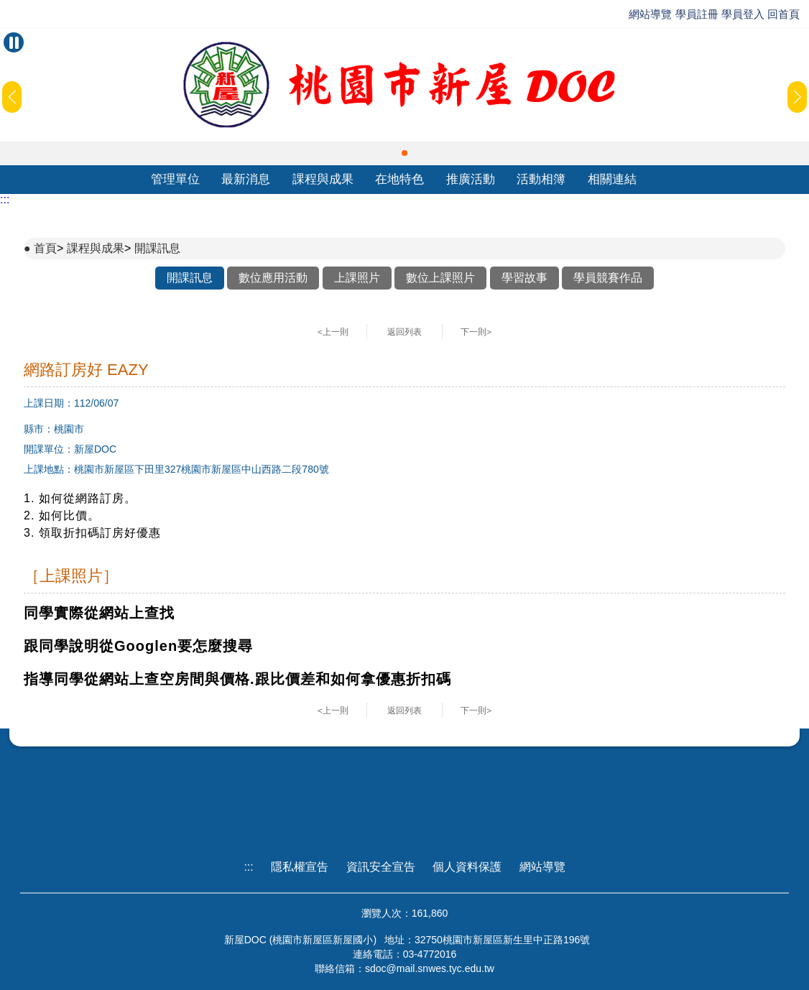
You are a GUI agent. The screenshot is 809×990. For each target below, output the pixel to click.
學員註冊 (696, 14)
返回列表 (404, 332)
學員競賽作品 (607, 278)
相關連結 (612, 179)
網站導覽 (650, 14)
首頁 (45, 248)
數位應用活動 (273, 278)
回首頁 (783, 14)
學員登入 (742, 14)
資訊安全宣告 (380, 867)
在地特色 (399, 179)
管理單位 (175, 179)
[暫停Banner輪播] (14, 42)
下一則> (476, 332)
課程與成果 (322, 179)
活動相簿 (541, 179)
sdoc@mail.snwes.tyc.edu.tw (429, 968)
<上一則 (333, 332)
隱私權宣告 (299, 867)
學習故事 (524, 278)
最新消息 (245, 179)
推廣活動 (470, 179)
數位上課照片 (440, 278)
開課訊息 (157, 248)
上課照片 (357, 278)
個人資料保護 (467, 867)
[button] (404, 153)
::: (4, 199)
